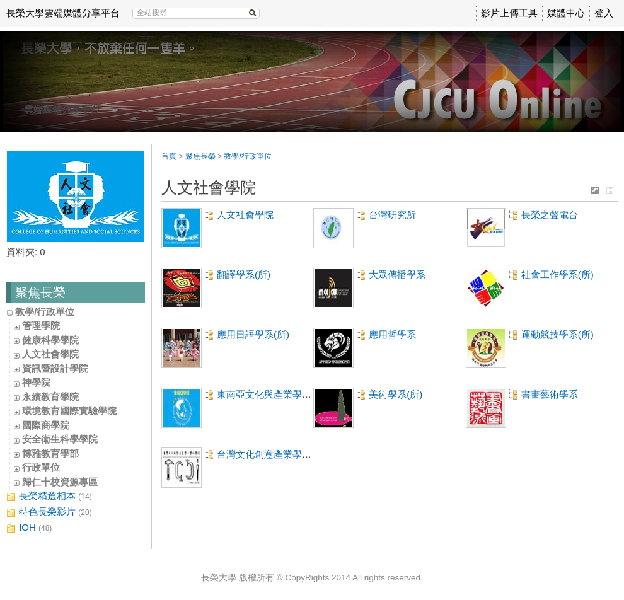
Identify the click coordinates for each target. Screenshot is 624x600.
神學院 (36, 382)
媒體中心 (566, 13)
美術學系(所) (395, 394)
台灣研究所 (392, 214)
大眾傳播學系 (397, 274)
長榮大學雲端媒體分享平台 (63, 13)
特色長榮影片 (49, 512)
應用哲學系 (392, 334)
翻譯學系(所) (243, 274)
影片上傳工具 (509, 13)
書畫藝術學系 (549, 394)
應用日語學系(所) (253, 334)
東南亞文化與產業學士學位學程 (283, 394)
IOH (29, 528)
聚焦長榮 (200, 156)
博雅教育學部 (50, 453)
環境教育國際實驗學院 (69, 410)
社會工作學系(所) (557, 274)
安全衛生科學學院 (60, 439)
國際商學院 (45, 425)
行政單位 (41, 467)
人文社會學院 (50, 354)
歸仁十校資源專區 (60, 481)
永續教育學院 (50, 396)
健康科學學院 (50, 340)
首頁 (168, 156)
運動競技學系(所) (557, 334)
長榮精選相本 (49, 496)
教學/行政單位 (44, 311)
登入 (603, 13)
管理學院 (41, 325)
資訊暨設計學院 (55, 368)
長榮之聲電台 (549, 214)
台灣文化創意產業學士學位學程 (283, 454)
